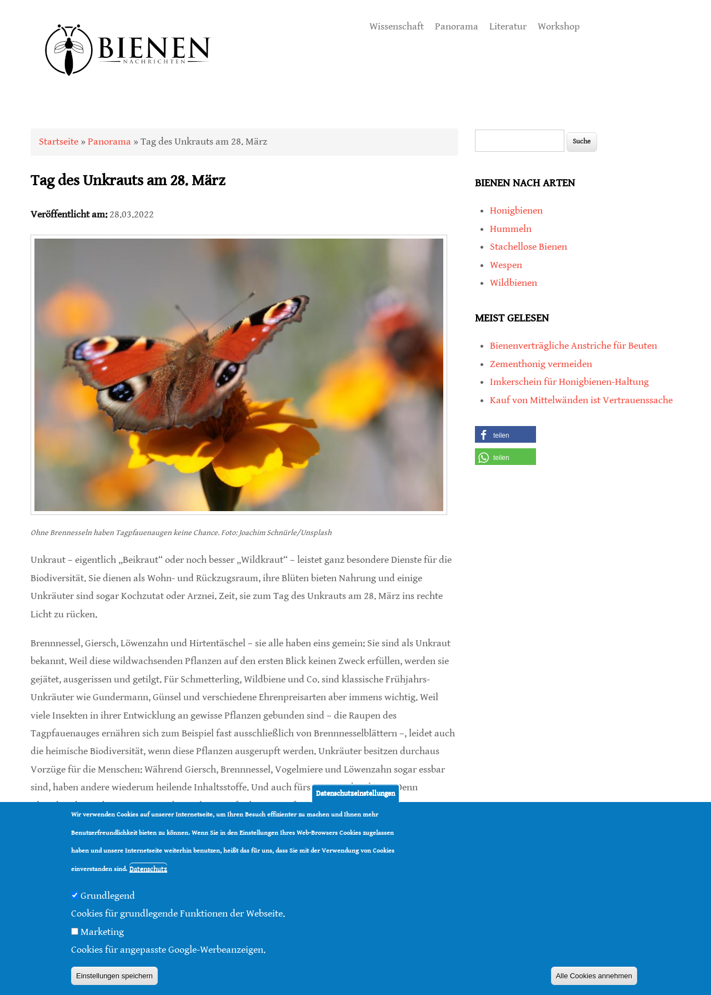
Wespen (506, 265)
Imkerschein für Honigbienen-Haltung (569, 382)
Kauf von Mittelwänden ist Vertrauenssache (581, 400)
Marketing (102, 932)
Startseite (58, 141)
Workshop (559, 26)
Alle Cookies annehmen (594, 976)
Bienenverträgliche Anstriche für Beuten (573, 346)
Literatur (508, 26)
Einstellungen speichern (114, 976)
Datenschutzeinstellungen (355, 793)
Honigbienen (516, 210)
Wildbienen (513, 283)
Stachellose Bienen (528, 247)
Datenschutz (148, 869)
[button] (505, 434)
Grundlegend (108, 896)
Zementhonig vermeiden (541, 364)
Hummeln (511, 229)
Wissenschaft (396, 26)
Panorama (456, 26)
